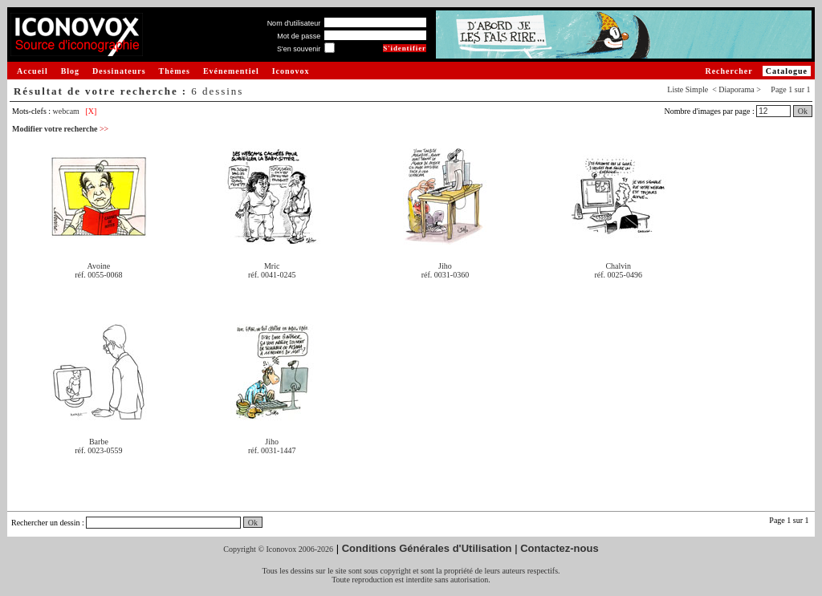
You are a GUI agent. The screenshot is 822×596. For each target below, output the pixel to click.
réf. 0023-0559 (98, 450)
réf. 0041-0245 (271, 274)
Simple (697, 89)
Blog (70, 71)
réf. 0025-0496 (618, 274)
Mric (271, 266)
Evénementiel (231, 71)
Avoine (99, 266)
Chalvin (618, 266)
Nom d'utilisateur (294, 23)
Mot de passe (298, 36)
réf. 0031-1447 (271, 450)
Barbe (98, 441)
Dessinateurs (118, 71)
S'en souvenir (298, 49)
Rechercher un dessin (45, 522)
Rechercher (728, 71)
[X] (90, 111)
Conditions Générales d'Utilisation (427, 548)
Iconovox (291, 71)
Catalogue (787, 71)
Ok (803, 111)
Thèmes (174, 71)
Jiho (445, 266)
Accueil (32, 71)
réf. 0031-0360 (445, 274)
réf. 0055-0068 (98, 274)
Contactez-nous (559, 548)
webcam (66, 111)
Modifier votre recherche (60, 128)
